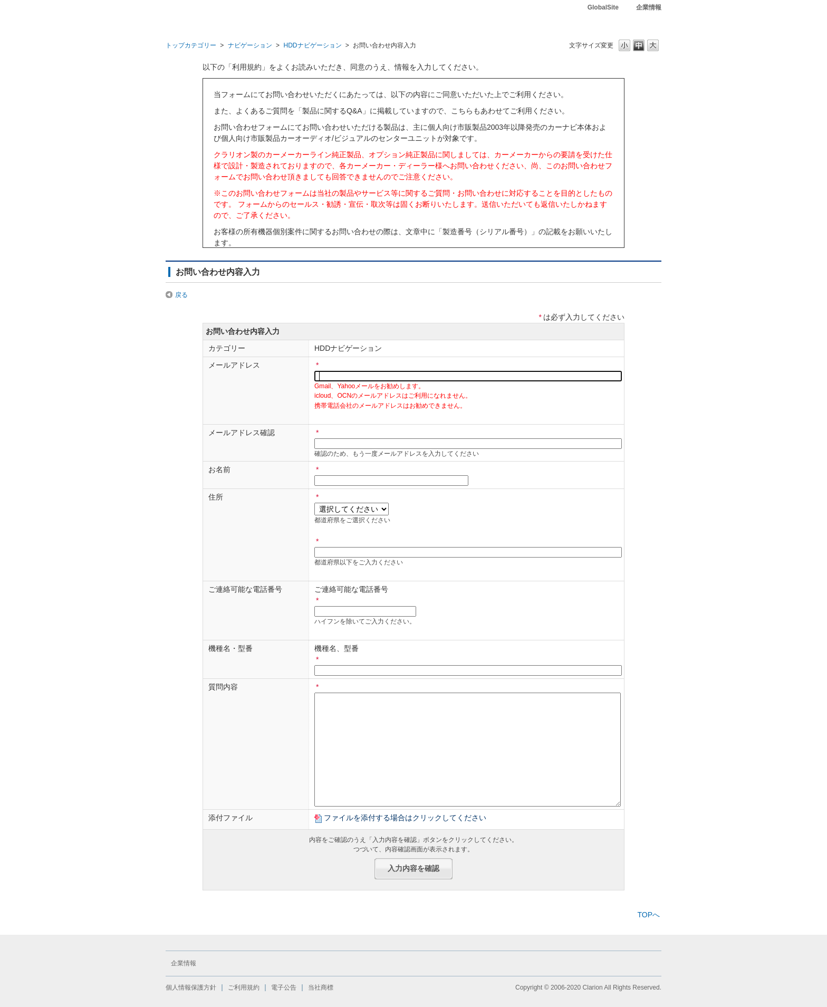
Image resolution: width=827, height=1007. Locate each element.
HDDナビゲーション (312, 45)
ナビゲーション (250, 45)
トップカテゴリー (191, 45)
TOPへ (648, 914)
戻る (181, 295)
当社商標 (320, 987)
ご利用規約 (243, 987)
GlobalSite (603, 7)
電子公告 (283, 987)
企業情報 (648, 7)
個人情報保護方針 (191, 987)
